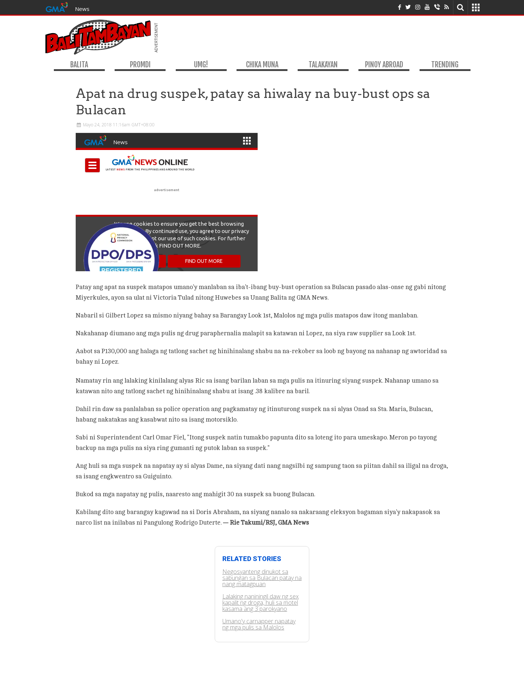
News (82, 8)
